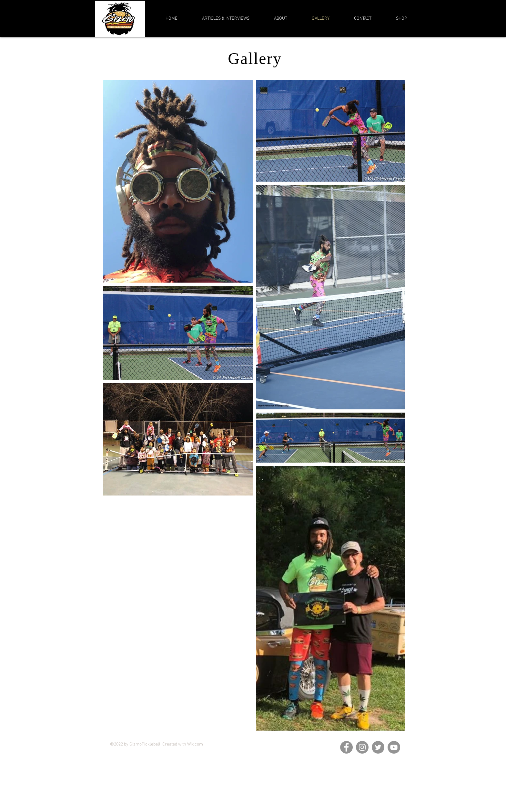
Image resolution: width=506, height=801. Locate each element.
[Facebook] (346, 747)
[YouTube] (394, 747)
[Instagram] (362, 747)
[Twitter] (378, 747)
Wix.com (195, 744)
